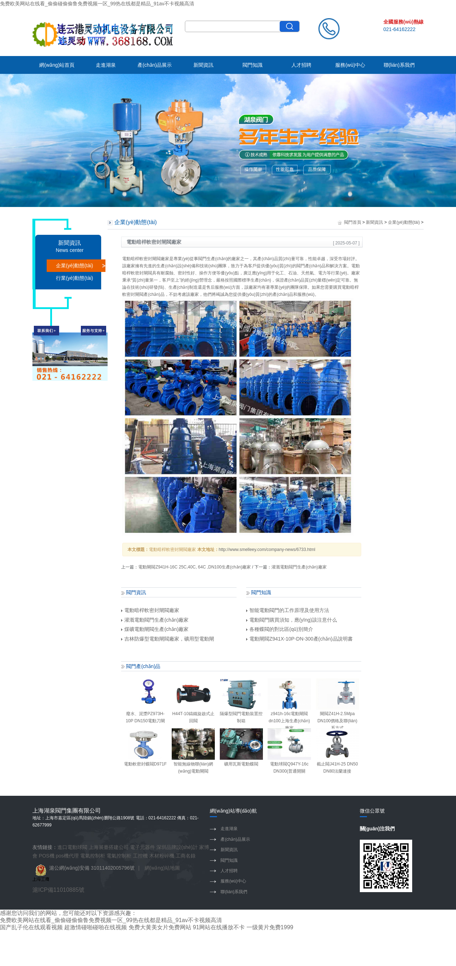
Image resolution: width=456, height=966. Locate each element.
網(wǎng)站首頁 (56, 65)
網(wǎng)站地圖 (162, 868)
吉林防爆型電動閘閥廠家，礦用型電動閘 (167, 639)
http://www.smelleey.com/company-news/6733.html (267, 549)
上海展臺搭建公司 (109, 847)
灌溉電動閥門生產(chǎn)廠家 (298, 567)
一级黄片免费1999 (270, 927)
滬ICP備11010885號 (58, 890)
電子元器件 (142, 847)
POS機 (47, 856)
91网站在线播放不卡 (219, 927)
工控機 (140, 856)
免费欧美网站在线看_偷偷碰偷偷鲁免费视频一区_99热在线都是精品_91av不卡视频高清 (97, 3)
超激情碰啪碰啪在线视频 (95, 927)
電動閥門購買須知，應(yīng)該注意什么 (291, 620)
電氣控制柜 (92, 856)
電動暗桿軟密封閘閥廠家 (150, 610)
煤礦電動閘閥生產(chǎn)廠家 (154, 629)
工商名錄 (186, 856)
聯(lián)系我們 (399, 65)
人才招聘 (301, 65)
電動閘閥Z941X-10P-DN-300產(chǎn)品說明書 (299, 639)
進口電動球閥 (72, 847)
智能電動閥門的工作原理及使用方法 (287, 610)
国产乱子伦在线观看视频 (31, 927)
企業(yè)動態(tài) (74, 265)
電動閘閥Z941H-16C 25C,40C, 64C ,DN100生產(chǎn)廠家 (194, 567)
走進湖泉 (106, 65)
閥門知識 (253, 65)
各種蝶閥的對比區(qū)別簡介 (279, 629)
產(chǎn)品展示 (155, 65)
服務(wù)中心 (350, 65)
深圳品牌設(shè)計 (177, 847)
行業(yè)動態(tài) (74, 278)
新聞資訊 (203, 65)
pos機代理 (67, 856)
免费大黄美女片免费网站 (160, 927)
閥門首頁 (352, 222)
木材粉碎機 (161, 856)
